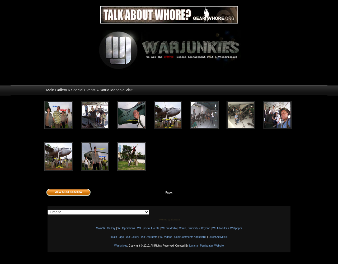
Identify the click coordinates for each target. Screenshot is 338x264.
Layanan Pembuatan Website (206, 245)
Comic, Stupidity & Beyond (194, 228)
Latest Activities (218, 236)
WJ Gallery (132, 236)
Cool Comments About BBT (190, 236)
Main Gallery (56, 90)
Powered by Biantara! (169, 219)
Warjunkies (120, 245)
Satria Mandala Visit (116, 90)
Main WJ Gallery (105, 228)
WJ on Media (169, 228)
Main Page (117, 236)
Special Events (83, 90)
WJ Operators (149, 236)
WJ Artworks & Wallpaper (227, 228)
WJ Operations (126, 228)
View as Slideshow (68, 192)
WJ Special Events (148, 228)
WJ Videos (165, 236)
